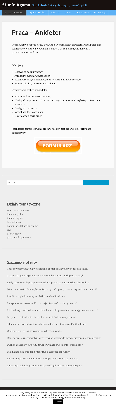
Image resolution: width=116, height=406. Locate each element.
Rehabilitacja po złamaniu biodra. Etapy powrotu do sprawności (43, 358)
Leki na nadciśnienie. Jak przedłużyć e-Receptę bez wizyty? (39, 351)
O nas (68, 12)
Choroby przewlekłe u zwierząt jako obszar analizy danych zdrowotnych (47, 268)
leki (9, 229)
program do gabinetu (19, 237)
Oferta (55, 12)
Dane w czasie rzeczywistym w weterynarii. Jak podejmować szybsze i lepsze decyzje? (54, 338)
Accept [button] (58, 402)
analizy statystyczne (18, 210)
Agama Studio (37, 12)
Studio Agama (16, 4)
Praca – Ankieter (14, 12)
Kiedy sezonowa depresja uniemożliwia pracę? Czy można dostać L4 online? (48, 282)
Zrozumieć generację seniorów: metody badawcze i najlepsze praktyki (45, 275)
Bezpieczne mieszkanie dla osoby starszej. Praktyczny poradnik (42, 317)
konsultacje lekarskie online (22, 226)
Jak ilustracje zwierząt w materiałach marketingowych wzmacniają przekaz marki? (52, 310)
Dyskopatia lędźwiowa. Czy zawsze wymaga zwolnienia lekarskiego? (45, 344)
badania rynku (15, 214)
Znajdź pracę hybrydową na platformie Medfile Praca (36, 296)
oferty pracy (14, 233)
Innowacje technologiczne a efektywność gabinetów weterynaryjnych (45, 365)
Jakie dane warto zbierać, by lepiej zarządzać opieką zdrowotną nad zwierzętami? (52, 289)
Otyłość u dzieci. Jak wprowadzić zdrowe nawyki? (34, 331)
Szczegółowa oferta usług (91, 12)
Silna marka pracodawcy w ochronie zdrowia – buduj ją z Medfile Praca (46, 324)
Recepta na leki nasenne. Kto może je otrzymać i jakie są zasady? (42, 303)
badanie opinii (15, 218)
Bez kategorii (14, 222)
